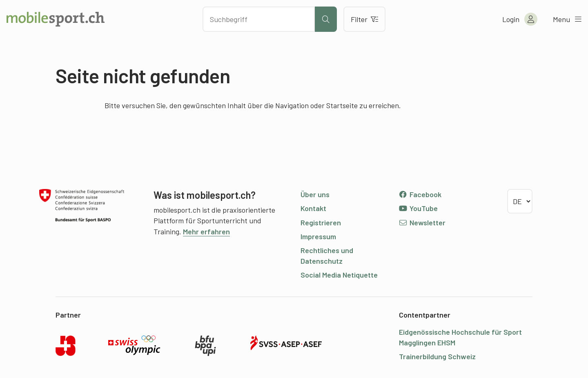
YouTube (418, 208)
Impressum (318, 236)
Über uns (315, 194)
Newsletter (422, 222)
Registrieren (321, 222)
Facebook (420, 194)
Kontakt (313, 208)
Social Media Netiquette (339, 274)
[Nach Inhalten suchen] (259, 19)
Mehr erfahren (206, 231)
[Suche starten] (326, 19)
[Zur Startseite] (56, 19)
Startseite (342, 105)
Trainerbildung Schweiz (437, 356)
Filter (364, 19)
